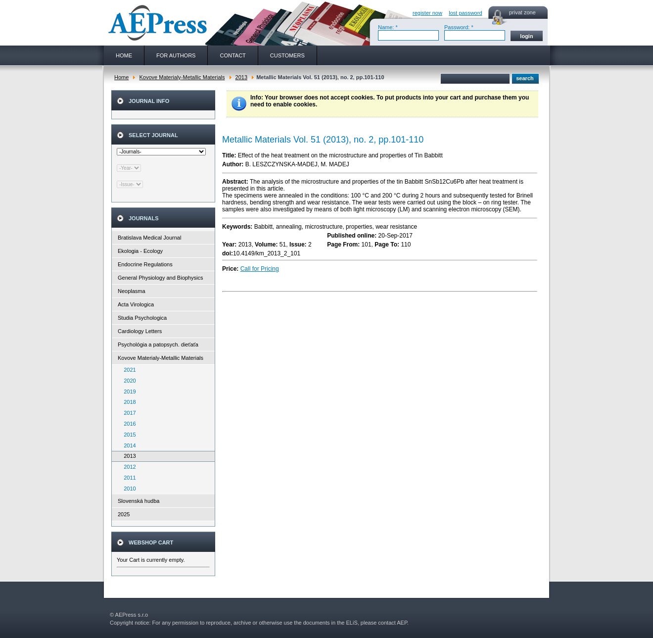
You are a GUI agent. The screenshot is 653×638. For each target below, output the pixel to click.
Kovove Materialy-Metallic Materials (182, 77)
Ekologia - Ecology (140, 251)
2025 (124, 514)
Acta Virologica (136, 304)
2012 (127, 467)
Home (121, 77)
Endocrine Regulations (145, 264)
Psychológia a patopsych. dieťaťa (158, 344)
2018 (127, 402)
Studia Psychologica (142, 318)
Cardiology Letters (140, 331)
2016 (127, 424)
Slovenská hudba (138, 501)
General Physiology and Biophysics (160, 278)
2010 (127, 488)
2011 (127, 478)
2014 (127, 445)
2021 (127, 370)
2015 (127, 435)
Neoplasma (131, 291)
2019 (127, 391)
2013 (241, 77)
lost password (465, 13)
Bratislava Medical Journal (149, 238)
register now (427, 13)
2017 (127, 413)
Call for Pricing (259, 268)
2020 (127, 381)
